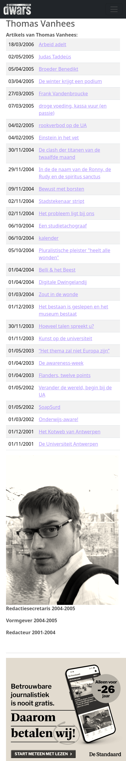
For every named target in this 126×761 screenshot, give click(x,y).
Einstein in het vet (59, 137)
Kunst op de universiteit (65, 338)
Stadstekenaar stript (61, 201)
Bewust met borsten (61, 189)
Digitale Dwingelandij (63, 282)
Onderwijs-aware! (58, 419)
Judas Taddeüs (55, 56)
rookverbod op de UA (63, 125)
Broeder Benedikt (58, 69)
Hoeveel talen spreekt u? (66, 326)
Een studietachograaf (63, 225)
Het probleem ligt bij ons (66, 213)
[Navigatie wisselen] (114, 9)
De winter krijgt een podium (70, 81)
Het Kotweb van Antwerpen (69, 431)
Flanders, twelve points (65, 375)
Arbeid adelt (52, 44)
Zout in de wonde (58, 294)
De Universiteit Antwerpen (68, 444)
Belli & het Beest (57, 269)
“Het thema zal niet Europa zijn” (74, 350)
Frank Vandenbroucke (63, 93)
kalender (48, 238)
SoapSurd (49, 407)
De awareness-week (61, 363)
